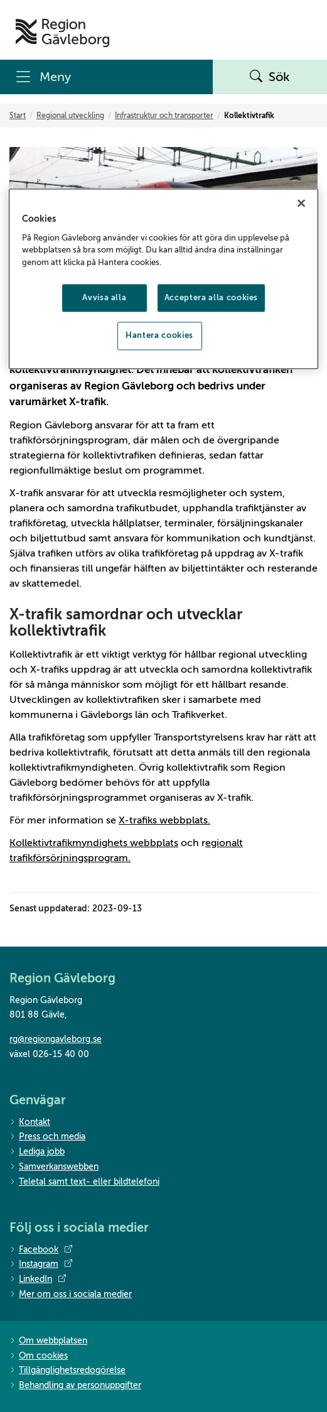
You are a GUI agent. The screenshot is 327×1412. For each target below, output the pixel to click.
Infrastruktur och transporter (164, 115)
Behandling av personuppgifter (75, 1386)
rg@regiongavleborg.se (55, 1039)
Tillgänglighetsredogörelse (67, 1371)
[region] (163, 278)
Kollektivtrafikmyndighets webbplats (93, 843)
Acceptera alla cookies (211, 298)
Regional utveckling (70, 115)
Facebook (40, 1250)
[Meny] (106, 77)
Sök (270, 77)
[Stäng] (301, 203)
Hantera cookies (159, 335)
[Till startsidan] (62, 33)
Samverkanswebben (54, 1167)
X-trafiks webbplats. (164, 820)
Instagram (40, 1264)
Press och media (47, 1137)
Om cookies (38, 1356)
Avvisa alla (104, 298)
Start (17, 115)
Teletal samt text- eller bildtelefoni (84, 1182)
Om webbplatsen (48, 1341)
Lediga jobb (37, 1152)
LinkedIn (37, 1279)
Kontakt (29, 1122)
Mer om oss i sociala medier (70, 1295)
